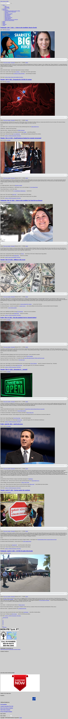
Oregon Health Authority (22, 410)
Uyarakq (24, 132)
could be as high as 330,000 (8, 599)
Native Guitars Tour (30, 412)
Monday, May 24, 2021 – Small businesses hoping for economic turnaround (20, 138)
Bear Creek (14, 194)
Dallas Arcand (31, 484)
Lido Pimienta (26, 612)
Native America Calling (4, 1)
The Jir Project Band (16, 418)
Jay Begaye (18, 71)
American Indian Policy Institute (26, 304)
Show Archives (3, 715)
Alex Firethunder (20, 311)
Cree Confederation (16, 133)
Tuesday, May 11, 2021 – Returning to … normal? (13, 369)
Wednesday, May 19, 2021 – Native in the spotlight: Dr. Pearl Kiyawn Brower (21, 200)
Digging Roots (16, 255)
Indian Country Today (25, 482)
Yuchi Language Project (27, 541)
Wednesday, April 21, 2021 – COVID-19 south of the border (16, 551)
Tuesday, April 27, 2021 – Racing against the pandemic (15, 490)
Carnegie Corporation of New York (6, 706)
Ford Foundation (3, 704)
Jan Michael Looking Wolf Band (19, 73)
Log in (20, 717)
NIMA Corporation (21, 130)
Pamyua (22, 253)
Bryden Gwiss (19, 365)
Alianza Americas (22, 604)
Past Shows (21, 77)
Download (13, 62)
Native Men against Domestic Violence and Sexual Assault (34, 358)
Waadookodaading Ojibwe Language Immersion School (47, 539)
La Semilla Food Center (22, 608)
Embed (27, 62)
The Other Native (22, 359)
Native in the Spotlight (15, 77)
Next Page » (5, 627)
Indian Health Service (35, 126)
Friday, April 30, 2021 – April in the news (11, 424)
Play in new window (7, 62)
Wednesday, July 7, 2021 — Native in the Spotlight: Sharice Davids (18, 27)
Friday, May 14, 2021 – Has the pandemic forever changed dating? (18, 317)
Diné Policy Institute (18, 185)
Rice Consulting (30, 356)
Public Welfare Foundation (5, 709)
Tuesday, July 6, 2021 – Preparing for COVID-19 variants (16, 79)
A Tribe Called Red (33, 363)
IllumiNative (31, 478)
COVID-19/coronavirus (12, 135)
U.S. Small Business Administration (19, 190)
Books (9, 77)
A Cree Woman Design (34, 187)
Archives (6, 77)
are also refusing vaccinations (44, 600)
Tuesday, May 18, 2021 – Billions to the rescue (12, 259)
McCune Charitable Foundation (6, 711)
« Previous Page (5, 617)
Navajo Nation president (12, 307)
